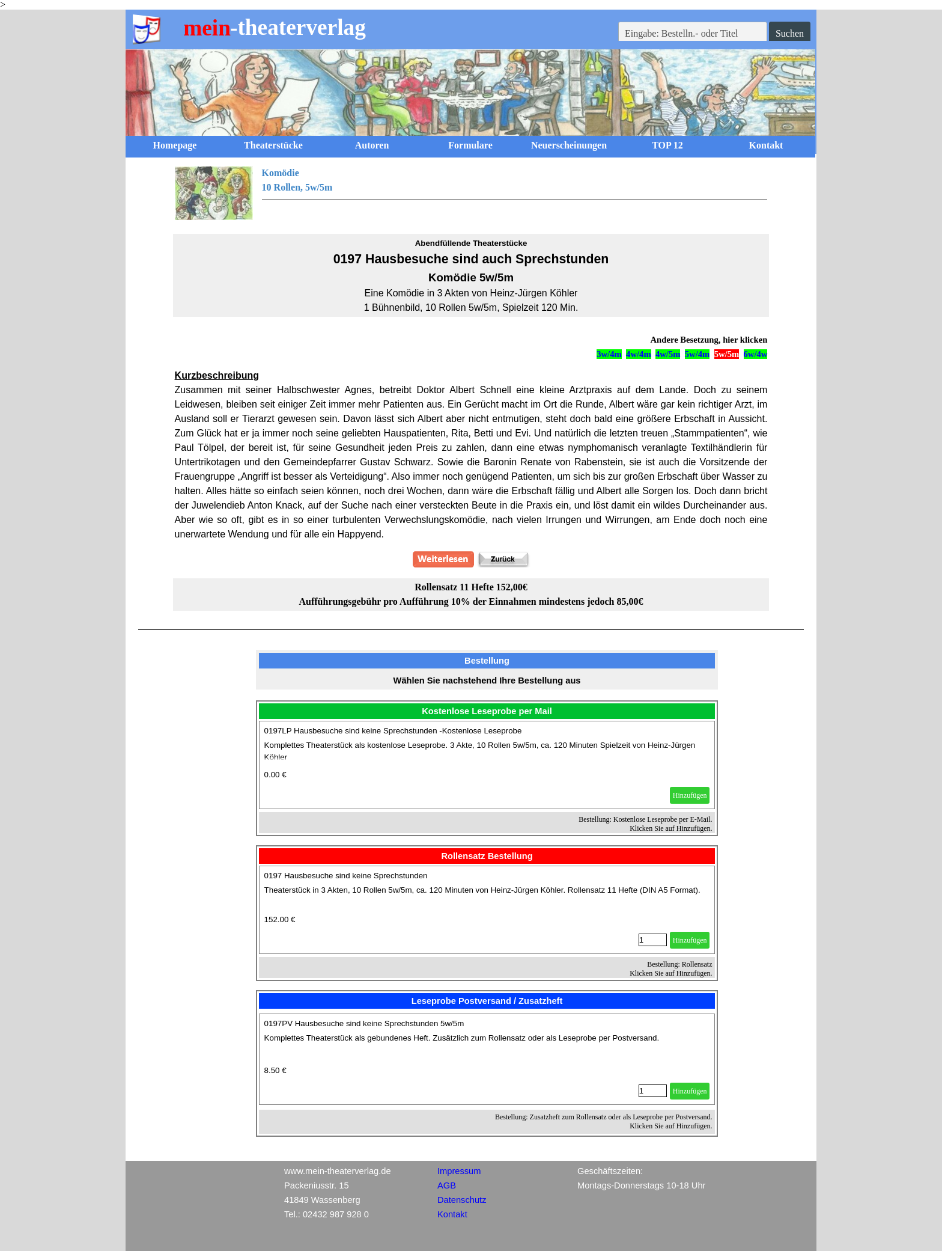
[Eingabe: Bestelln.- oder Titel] (692, 34)
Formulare (470, 145)
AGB (446, 1185)
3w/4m (609, 354)
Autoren (372, 145)
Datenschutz (461, 1200)
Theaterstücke (273, 145)
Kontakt (766, 145)
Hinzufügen (690, 795)
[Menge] (653, 940)
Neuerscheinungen (569, 145)
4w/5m (668, 354)
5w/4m (697, 354)
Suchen (790, 33)
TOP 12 (667, 145)
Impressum (459, 1171)
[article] (487, 765)
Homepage (175, 145)
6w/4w (756, 354)
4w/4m (638, 354)
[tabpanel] (471, 193)
